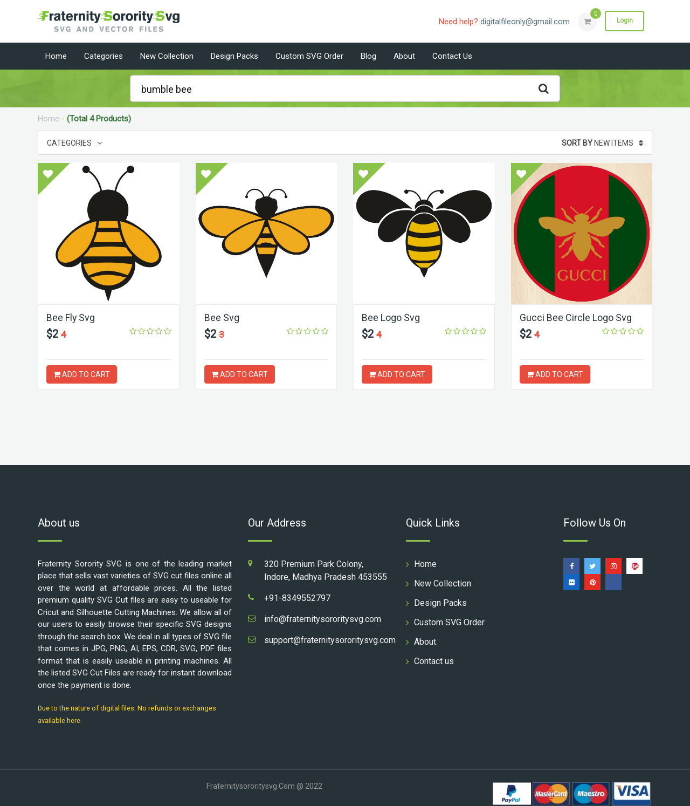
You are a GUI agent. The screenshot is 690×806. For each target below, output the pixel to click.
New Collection (167, 56)
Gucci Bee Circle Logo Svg (576, 317)
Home (56, 56)
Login (624, 21)
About (404, 56)
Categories (103, 56)
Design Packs (234, 56)
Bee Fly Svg (70, 317)
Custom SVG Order (309, 56)
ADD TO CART (81, 374)
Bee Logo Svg (391, 317)
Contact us (452, 56)
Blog (368, 56)
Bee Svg (221, 317)
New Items (602, 143)
